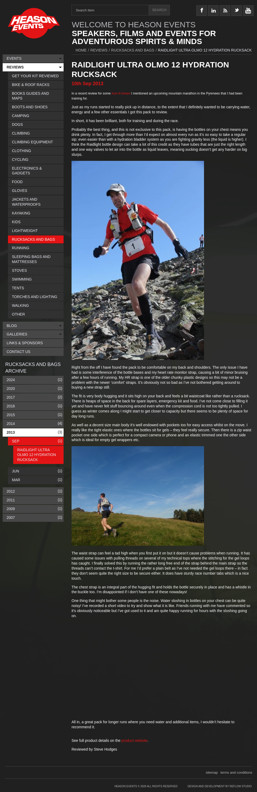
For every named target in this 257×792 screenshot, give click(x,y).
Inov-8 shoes (121, 93)
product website (134, 740)
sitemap (212, 772)
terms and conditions (236, 772)
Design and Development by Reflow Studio (220, 786)
